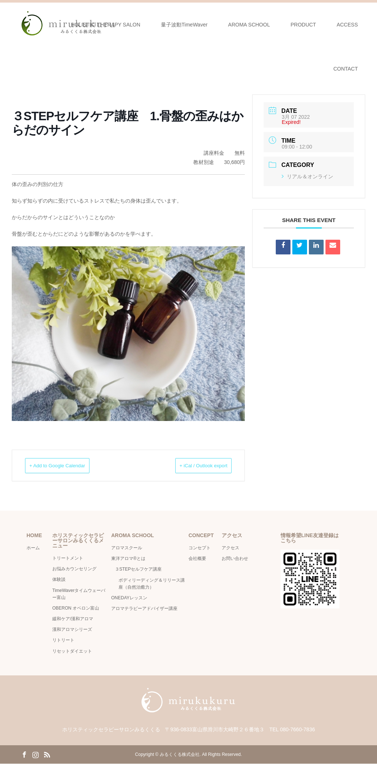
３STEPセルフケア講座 (138, 569)
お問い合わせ (235, 558)
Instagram (35, 754)
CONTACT (345, 69)
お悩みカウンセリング (74, 569)
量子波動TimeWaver (184, 25)
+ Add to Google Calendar (67, 466)
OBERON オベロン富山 (75, 608)
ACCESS (347, 25)
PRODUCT (303, 25)
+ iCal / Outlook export (193, 466)
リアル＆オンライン (307, 176)
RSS (46, 754)
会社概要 (199, 558)
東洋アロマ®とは (128, 558)
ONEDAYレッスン (129, 598)
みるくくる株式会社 (180, 754)
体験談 (59, 579)
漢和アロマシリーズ (72, 629)
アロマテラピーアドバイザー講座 (144, 608)
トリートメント (67, 558)
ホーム (33, 548)
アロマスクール (126, 548)
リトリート (63, 640)
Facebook (24, 754)
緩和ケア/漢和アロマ (72, 619)
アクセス (230, 548)
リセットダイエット (72, 651)
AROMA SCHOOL (249, 25)
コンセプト (199, 548)
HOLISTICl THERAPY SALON (106, 25)
